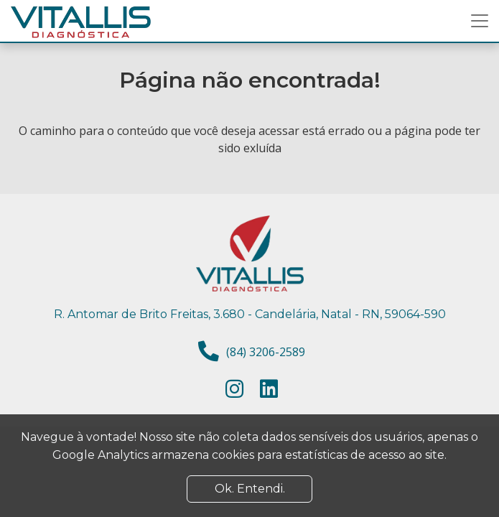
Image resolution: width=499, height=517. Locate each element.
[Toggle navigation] (479, 20)
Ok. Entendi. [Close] (250, 488)
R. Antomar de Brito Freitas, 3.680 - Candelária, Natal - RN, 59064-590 (250, 314)
